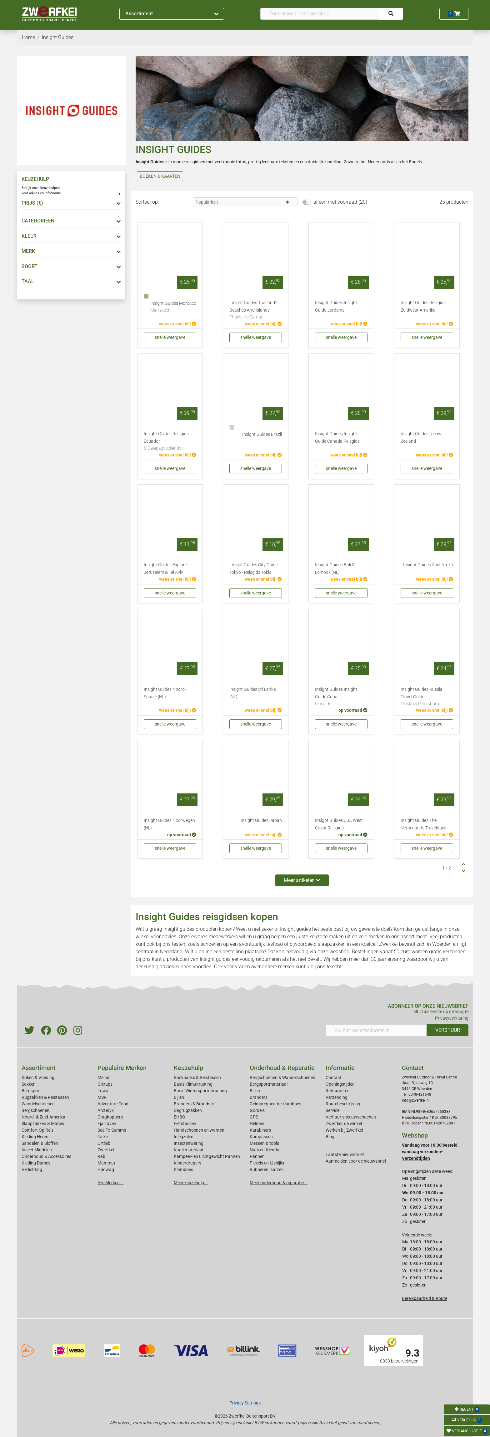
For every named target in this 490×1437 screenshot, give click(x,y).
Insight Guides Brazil (262, 434)
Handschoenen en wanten (199, 1130)
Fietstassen (185, 1123)
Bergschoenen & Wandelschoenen (282, 1077)
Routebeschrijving (343, 1103)
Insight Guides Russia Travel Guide (427, 697)
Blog (330, 1136)
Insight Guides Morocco (173, 307)
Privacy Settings (245, 1402)
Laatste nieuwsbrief (345, 1154)
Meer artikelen (302, 880)
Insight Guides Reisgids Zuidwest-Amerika (423, 306)
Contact (333, 1077)
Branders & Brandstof (195, 1103)
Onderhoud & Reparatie (282, 1068)
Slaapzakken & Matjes (43, 1123)
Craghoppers (110, 1116)
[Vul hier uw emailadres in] (376, 1030)
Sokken (29, 1084)
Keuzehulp (188, 1068)
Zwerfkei (106, 1149)
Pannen (257, 1156)
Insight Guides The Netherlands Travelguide (424, 824)
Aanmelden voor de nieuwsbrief (356, 1161)
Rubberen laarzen (267, 1169)
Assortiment (171, 13)
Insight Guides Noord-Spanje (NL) (165, 693)
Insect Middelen (37, 1149)
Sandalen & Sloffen (40, 1143)
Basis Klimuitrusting (193, 1084)
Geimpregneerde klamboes (275, 1103)
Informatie (340, 1068)
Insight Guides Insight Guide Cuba (341, 697)
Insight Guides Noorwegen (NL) (169, 824)
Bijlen (179, 1097)
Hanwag (106, 1169)
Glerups (105, 1084)
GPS (254, 1116)
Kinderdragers (187, 1162)
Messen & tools (264, 1143)
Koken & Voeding (38, 1077)
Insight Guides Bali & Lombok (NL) (335, 568)
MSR (102, 1097)
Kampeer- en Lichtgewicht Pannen (207, 1156)
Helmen (257, 1123)
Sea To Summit (112, 1130)
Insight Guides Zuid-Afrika (428, 565)
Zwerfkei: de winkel (344, 1123)
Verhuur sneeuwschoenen (351, 1116)
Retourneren (338, 1090)
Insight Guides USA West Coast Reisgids (339, 824)
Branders (259, 1097)
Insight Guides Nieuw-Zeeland (422, 437)
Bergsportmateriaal (269, 1084)
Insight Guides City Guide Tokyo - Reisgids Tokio (253, 568)
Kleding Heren (35, 1136)
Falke (103, 1136)
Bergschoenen (35, 1110)
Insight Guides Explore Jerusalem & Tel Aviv (165, 568)
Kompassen (261, 1136)
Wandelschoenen (38, 1103)
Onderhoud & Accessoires (46, 1156)
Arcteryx (106, 1110)
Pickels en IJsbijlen (268, 1162)
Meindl (104, 1077)
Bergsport (31, 1090)
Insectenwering (188, 1143)
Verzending (337, 1097)
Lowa (103, 1090)
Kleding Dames (36, 1162)
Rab (101, 1156)
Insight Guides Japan (261, 820)
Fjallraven (107, 1123)
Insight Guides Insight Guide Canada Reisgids (337, 437)
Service (332, 1110)
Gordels (257, 1110)
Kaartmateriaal (188, 1149)
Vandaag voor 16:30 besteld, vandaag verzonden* (430, 1152)
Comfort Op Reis (37, 1130)
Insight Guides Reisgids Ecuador (170, 441)
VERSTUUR (447, 1030)
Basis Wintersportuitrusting (200, 1090)
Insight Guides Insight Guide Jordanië (336, 306)
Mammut (106, 1162)
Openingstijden (340, 1084)
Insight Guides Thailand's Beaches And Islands (255, 310)
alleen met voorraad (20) (340, 202)
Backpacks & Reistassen (197, 1077)
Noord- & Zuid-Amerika (43, 1116)
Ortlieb (104, 1143)
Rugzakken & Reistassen (45, 1097)
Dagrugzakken (188, 1110)
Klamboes (183, 1169)
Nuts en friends (264, 1149)
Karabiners (260, 1130)
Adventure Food (113, 1103)
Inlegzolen (183, 1136)
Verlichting (32, 1169)
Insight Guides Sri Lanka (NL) (252, 693)
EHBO (179, 1116)
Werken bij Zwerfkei (344, 1130)
